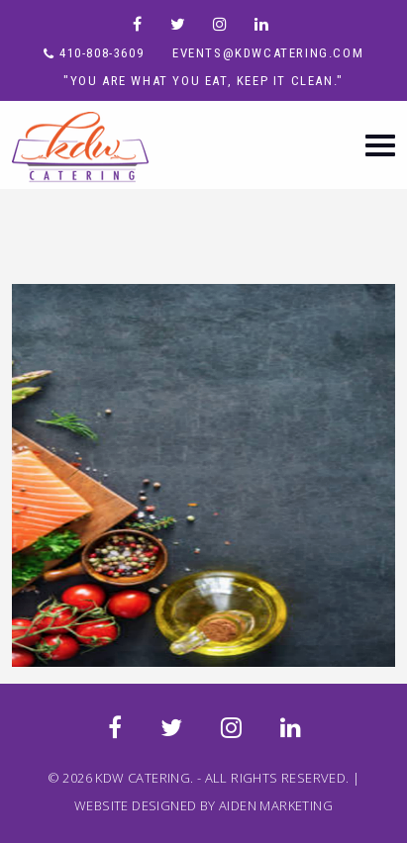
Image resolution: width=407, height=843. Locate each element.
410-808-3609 (101, 53)
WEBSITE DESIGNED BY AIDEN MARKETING (203, 805)
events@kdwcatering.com (267, 53)
